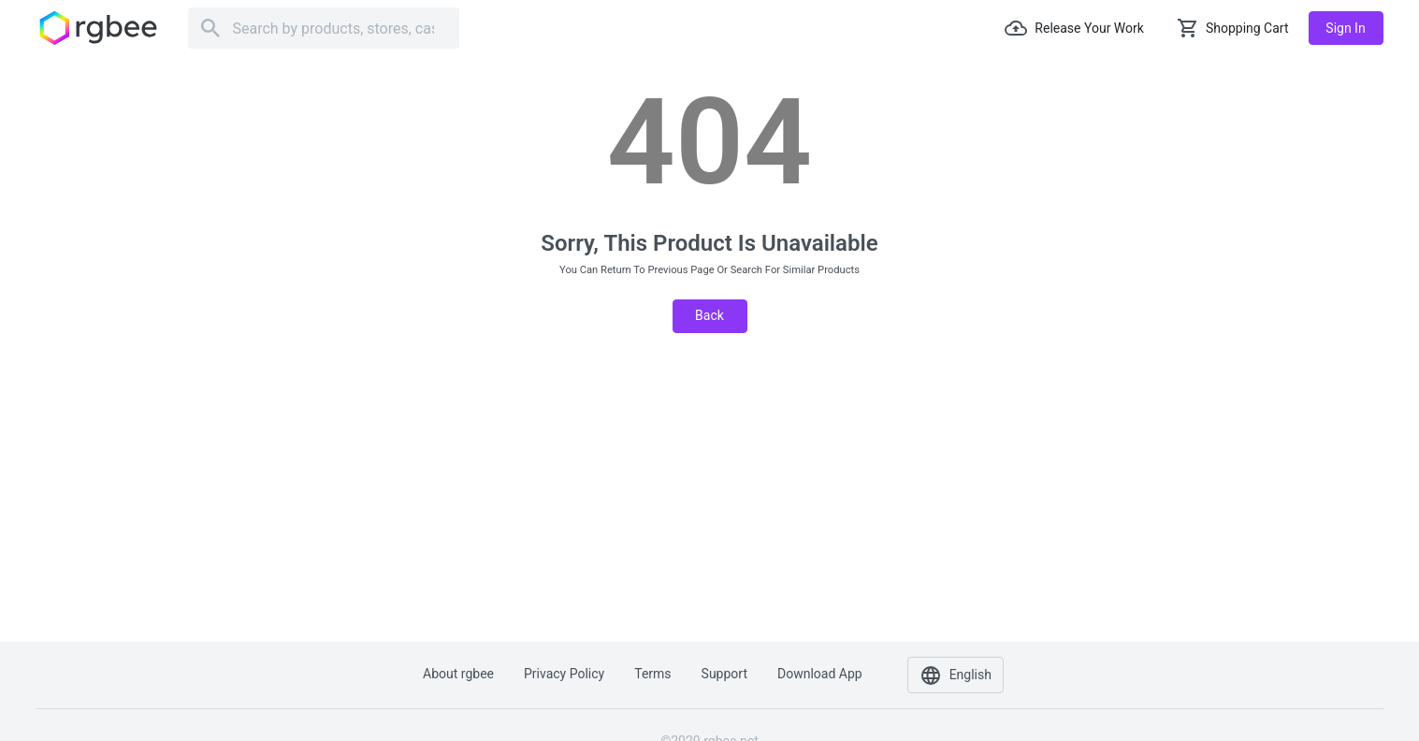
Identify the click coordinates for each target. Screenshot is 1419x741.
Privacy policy (564, 673)
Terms (652, 673)
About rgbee (458, 673)
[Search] (323, 28)
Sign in (1345, 28)
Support (724, 673)
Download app (819, 673)
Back (709, 315)
